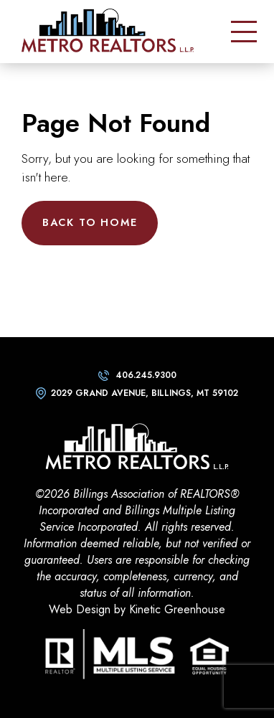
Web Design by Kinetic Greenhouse (137, 609)
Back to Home (90, 222)
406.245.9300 (145, 375)
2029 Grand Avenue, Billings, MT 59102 (144, 393)
